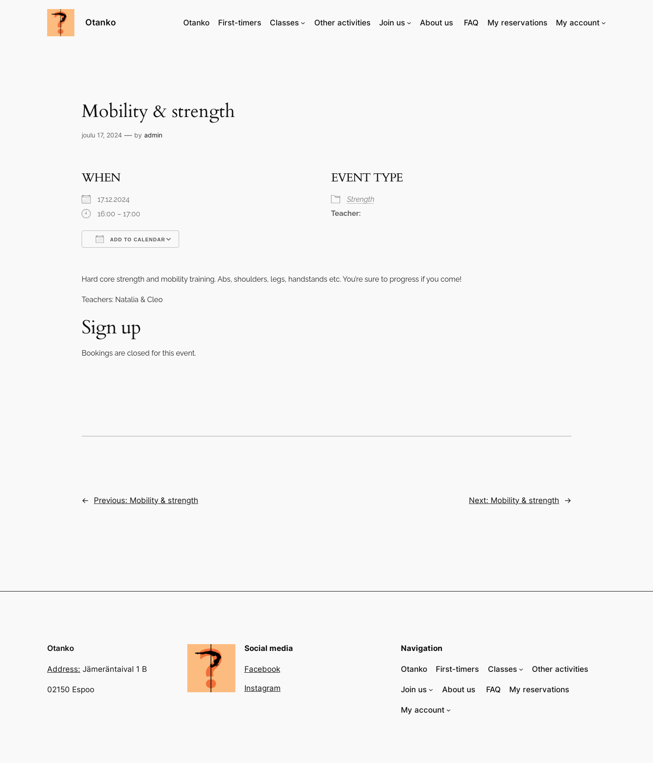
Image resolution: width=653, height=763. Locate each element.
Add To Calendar (130, 239)
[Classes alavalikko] (303, 22)
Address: (63, 669)
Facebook (262, 669)
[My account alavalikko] (603, 22)
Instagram (262, 688)
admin (153, 135)
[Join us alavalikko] (409, 22)
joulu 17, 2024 (102, 135)
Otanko (100, 22)
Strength (361, 199)
